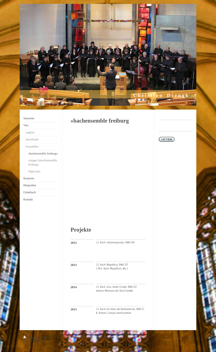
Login (190, 337)
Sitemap (46, 337)
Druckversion (32, 337)
